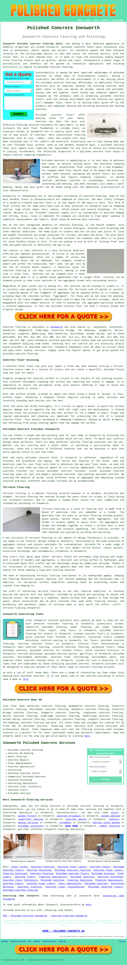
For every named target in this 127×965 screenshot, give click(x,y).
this (25, 679)
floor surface (35, 145)
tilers (115, 812)
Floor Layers (19, 867)
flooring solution (93, 729)
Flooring (62, 941)
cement (34, 303)
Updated (37, 941)
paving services (28, 822)
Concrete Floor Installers (20, 880)
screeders (65, 822)
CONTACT (105, 20)
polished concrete (73, 47)
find (13, 706)
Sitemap (5, 941)
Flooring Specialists (53, 877)
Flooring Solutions (15, 873)
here (87, 736)
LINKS (87, 20)
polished (15, 245)
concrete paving (75, 819)
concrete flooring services (96, 667)
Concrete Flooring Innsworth (69, 916)
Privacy (122, 941)
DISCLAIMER (117, 20)
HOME (80, 20)
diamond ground (12, 280)
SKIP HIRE (71, 826)
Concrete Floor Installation (65, 887)
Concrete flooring (14, 327)
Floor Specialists (69, 883)
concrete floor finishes (50, 637)
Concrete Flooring (42, 867)
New (29, 941)
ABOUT (96, 20)
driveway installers (31, 826)
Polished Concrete (103, 873)
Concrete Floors (100, 867)
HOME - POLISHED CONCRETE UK (63, 930)
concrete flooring (64, 82)
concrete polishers (61, 340)
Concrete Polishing (39, 870)
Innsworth (57, 327)
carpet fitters (27, 816)
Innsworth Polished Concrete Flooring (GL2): (33, 44)
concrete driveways (69, 816)
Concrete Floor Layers (71, 867)
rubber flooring (109, 826)
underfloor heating (30, 819)
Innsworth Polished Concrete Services (39, 743)
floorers (114, 819)
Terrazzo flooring (14, 493)
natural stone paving (106, 822)
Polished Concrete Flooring (72, 870)
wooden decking (110, 816)
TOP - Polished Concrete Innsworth (25, 916)
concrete (47, 347)
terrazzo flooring (40, 538)
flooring (21, 125)
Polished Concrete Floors (72, 873)
